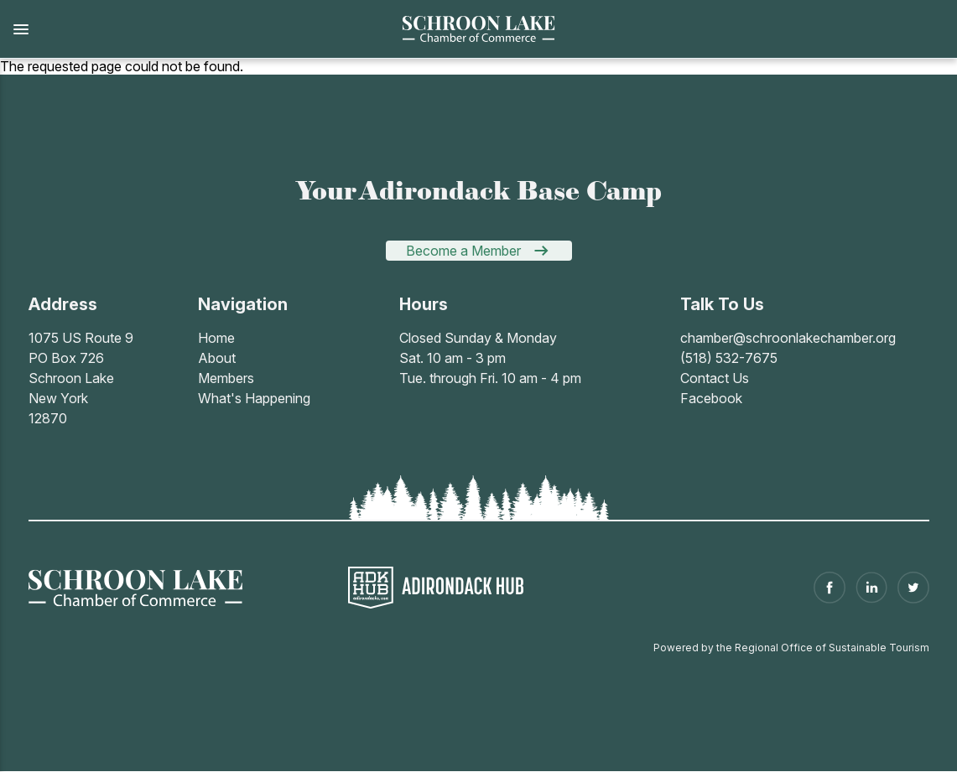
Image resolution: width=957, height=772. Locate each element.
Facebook (711, 398)
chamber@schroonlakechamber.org (788, 337)
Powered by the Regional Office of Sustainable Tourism (791, 647)
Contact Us (714, 378)
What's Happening (254, 398)
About (217, 358)
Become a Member (463, 250)
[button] (190, 29)
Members (226, 378)
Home (216, 337)
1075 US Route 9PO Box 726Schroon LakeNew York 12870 (81, 378)
